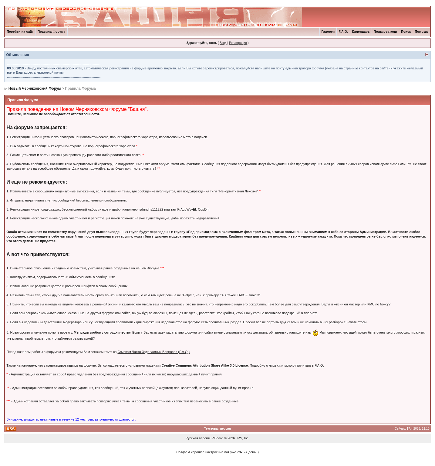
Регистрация (238, 43)
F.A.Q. (343, 31)
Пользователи (385, 31)
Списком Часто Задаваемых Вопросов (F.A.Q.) (153, 352)
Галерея (328, 31)
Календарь (361, 31)
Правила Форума (52, 31)
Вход (223, 43)
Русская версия (198, 438)
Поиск (406, 31)
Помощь (421, 31)
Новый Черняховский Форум (34, 88)
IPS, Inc (243, 438)
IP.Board (217, 438)
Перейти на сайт (20, 31)
